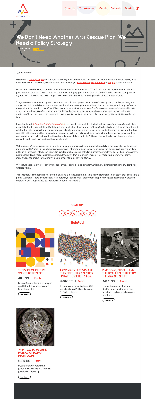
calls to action (100, 82)
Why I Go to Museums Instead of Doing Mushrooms (32, 352)
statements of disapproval (86, 82)
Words (129, 10)
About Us (74, 10)
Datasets (118, 10)
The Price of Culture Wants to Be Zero (31, 271)
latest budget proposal (36, 79)
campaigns (111, 82)
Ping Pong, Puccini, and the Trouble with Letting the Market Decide (119, 273)
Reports (38, 49)
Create (106, 10)
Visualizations (91, 10)
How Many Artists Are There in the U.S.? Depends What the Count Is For (76, 273)
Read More (24, 294)
